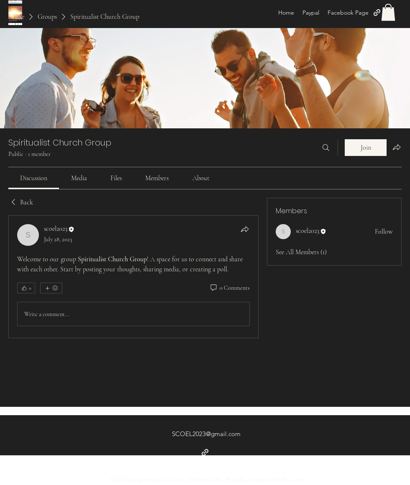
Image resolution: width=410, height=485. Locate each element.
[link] (33, 178)
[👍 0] (26, 288)
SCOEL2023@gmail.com (206, 434)
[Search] (326, 147)
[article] (133, 276)
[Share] (245, 229)
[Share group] (397, 147)
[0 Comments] (229, 288)
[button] (388, 12)
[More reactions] (51, 288)
